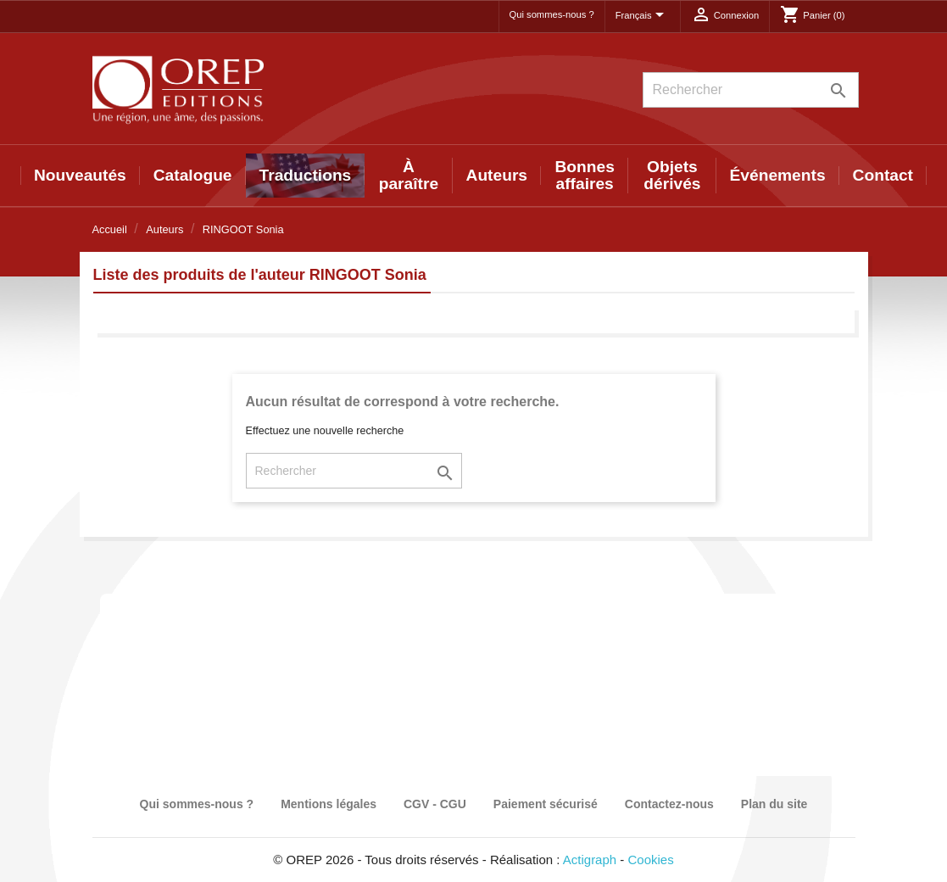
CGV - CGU (435, 804)
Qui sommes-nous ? (552, 14)
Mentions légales (328, 804)
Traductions (305, 175)
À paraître (408, 175)
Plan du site (774, 804)
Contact (883, 175)
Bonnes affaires (584, 175)
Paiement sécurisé (545, 804)
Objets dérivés (671, 175)
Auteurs (497, 175)
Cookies (651, 859)
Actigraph (589, 859)
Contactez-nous (669, 804)
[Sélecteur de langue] (643, 16)
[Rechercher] (751, 90)
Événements (778, 175)
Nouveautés (80, 175)
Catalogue (192, 175)
